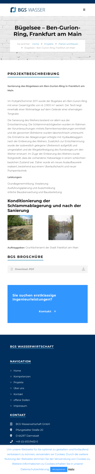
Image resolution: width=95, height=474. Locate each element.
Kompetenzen (22, 376)
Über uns (19, 388)
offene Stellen (22, 400)
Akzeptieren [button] (58, 469)
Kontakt (45, 311)
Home (35, 44)
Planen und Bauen (68, 44)
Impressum (20, 405)
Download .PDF (48, 269)
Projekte (48, 44)
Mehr (71, 469)
